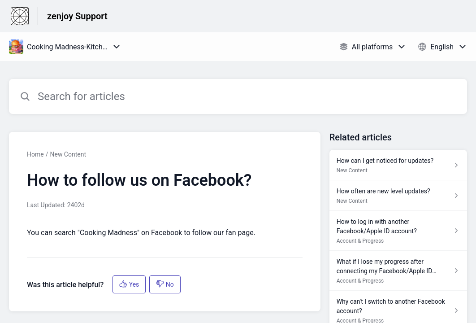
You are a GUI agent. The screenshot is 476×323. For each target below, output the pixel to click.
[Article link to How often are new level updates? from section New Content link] (398, 195)
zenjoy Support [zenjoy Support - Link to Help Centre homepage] (77, 16)
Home (35, 154)
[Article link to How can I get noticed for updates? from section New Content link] (398, 165)
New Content (68, 154)
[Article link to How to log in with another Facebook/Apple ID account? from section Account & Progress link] (398, 231)
